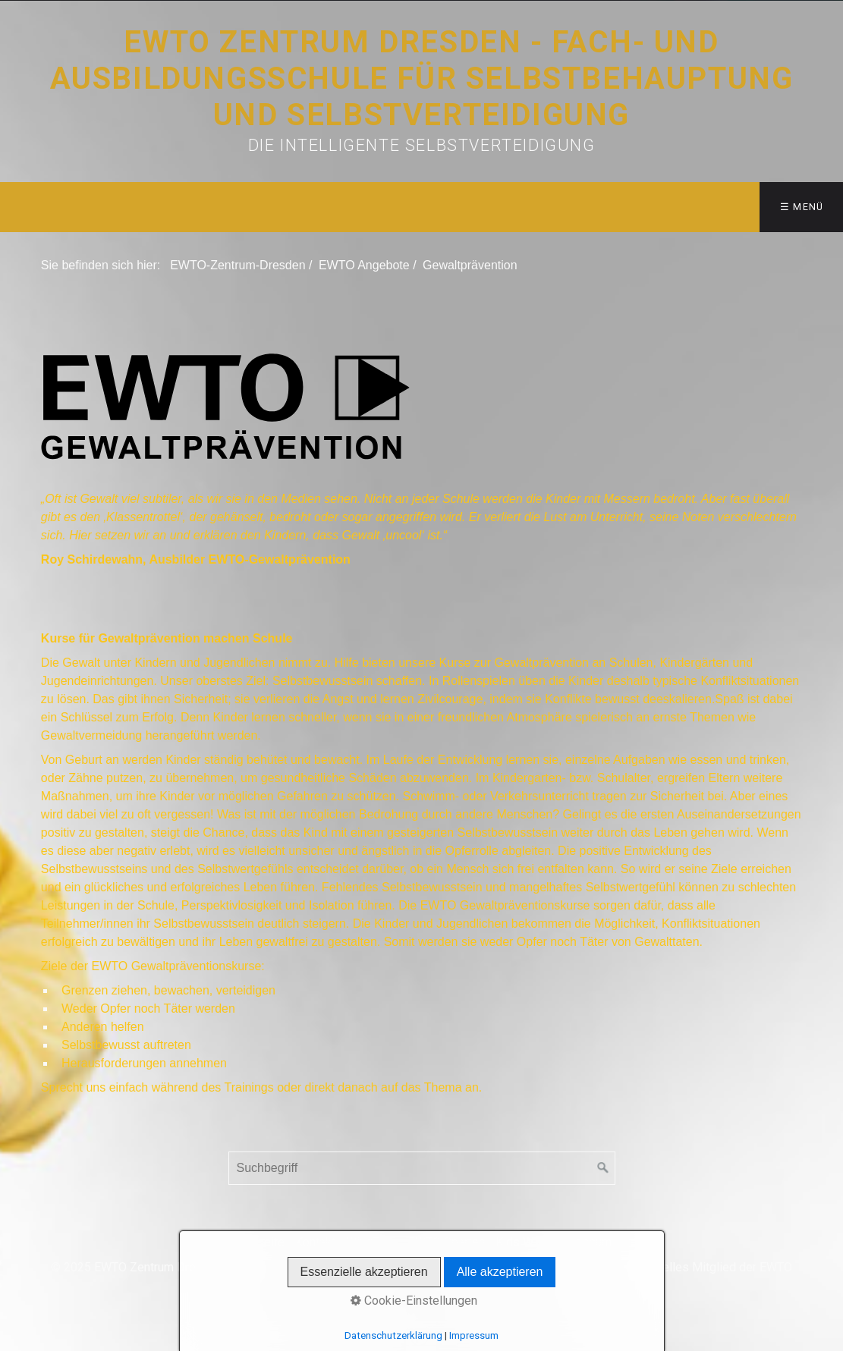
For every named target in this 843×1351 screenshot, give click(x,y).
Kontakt (315, 1242)
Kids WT (517, 1242)
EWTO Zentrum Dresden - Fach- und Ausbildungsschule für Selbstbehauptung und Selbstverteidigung (422, 78)
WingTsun (372, 1242)
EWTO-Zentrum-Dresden (237, 265)
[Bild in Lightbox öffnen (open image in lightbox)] (225, 406)
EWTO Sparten (446, 1242)
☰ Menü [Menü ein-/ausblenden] (802, 206)
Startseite (258, 1242)
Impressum (581, 1242)
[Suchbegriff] (421, 1168)
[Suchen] (603, 1168)
